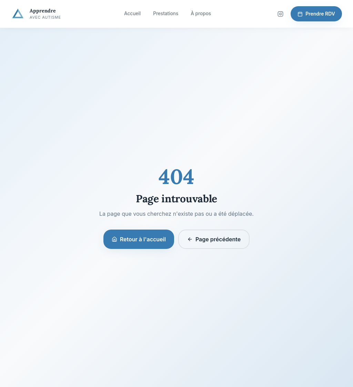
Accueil (132, 13)
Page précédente (214, 239)
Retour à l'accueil (139, 239)
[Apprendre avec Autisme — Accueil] (36, 14)
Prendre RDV (316, 14)
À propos (201, 13)
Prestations (165, 13)
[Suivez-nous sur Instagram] (280, 14)
